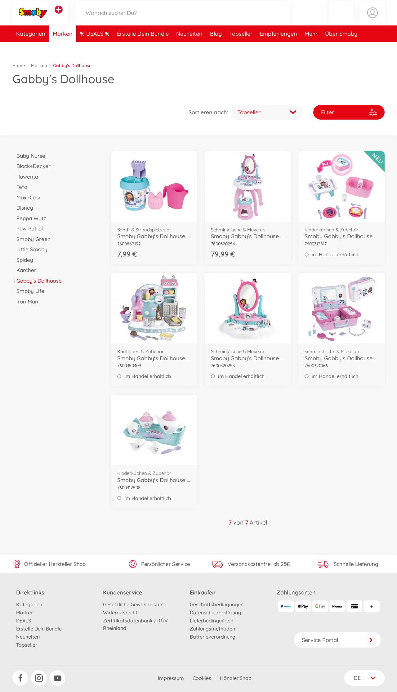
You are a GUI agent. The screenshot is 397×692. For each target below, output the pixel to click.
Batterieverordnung (212, 637)
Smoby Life (28, 291)
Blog (216, 47)
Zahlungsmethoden (212, 629)
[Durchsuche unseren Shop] (183, 19)
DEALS (95, 47)
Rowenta (25, 176)
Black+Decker (31, 166)
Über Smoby (341, 47)
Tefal (20, 187)
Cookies (202, 678)
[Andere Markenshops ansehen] (59, 17)
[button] (341, 19)
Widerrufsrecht (120, 612)
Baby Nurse (28, 156)
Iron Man (25, 301)
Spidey (22, 260)
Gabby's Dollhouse (37, 280)
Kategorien (30, 47)
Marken (63, 47)
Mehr (311, 47)
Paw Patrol (27, 228)
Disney (22, 207)
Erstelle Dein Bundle (143, 47)
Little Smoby (29, 249)
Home (18, 65)
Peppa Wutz (29, 218)
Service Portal (337, 640)
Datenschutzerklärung (215, 612)
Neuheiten (189, 47)
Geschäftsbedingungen (216, 604)
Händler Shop (236, 678)
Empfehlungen (278, 47)
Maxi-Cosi (26, 197)
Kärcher (24, 270)
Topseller (240, 47)
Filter (349, 112)
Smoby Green (31, 239)
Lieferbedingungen (211, 620)
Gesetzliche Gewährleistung (135, 604)
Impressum (171, 678)
